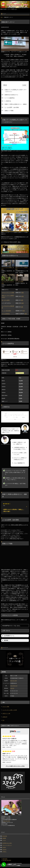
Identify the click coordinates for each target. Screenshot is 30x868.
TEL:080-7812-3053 (6, 860)
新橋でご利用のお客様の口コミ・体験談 (16, 104)
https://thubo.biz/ (13, 685)
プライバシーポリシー (7, 845)
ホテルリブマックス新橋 (8, 292)
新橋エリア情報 (9, 110)
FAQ (3, 720)
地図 (22, 292)
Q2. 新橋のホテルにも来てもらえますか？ (12, 531)
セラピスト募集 (5, 706)
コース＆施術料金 (10, 98)
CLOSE (24, 85)
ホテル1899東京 (6, 313)
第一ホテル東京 (6, 300)
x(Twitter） (4, 851)
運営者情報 (4, 836)
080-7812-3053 (13, 680)
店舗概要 (4, 838)
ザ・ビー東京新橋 (6, 310)
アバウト (4, 840)
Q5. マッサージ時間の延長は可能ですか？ (12, 538)
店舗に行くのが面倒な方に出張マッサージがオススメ (16, 90)
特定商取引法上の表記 (7, 843)
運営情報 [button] (5, 640)
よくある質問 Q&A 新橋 (12, 107)
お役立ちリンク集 (6, 713)
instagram (4, 849)
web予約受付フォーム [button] (8, 636)
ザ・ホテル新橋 (19, 281)
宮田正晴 (12, 688)
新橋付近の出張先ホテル (11, 94)
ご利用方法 (8, 101)
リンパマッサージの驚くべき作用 (9, 710)
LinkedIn (4, 847)
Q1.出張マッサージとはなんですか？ (11, 530)
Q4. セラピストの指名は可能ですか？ (11, 537)
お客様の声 (4, 716)
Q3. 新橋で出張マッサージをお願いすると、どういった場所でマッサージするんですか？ (14, 534)
